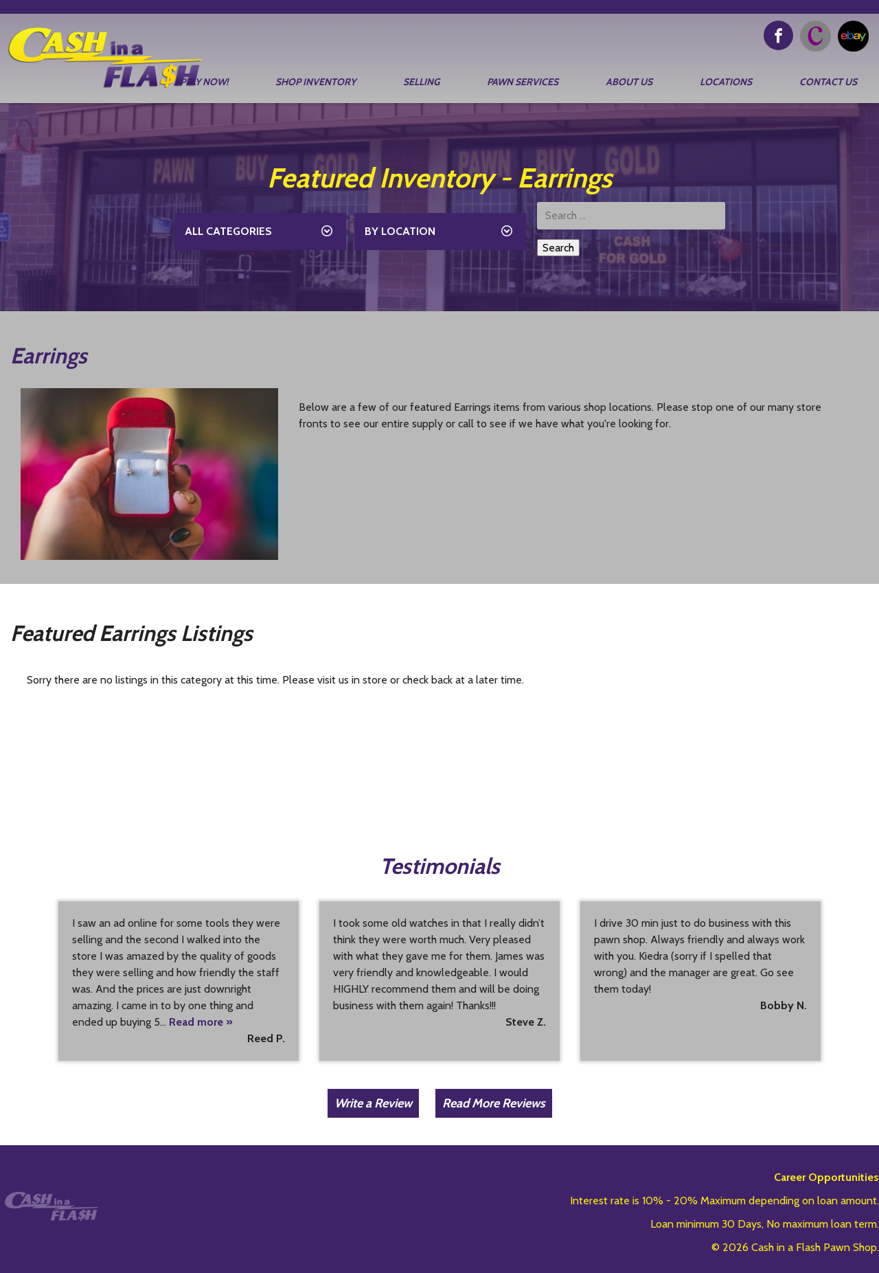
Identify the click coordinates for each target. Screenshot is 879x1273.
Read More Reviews (493, 1103)
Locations (726, 82)
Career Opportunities (826, 1177)
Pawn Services (522, 82)
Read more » (201, 1021)
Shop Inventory (315, 82)
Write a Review (373, 1103)
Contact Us (828, 82)
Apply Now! (201, 82)
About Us (629, 82)
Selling (421, 82)
